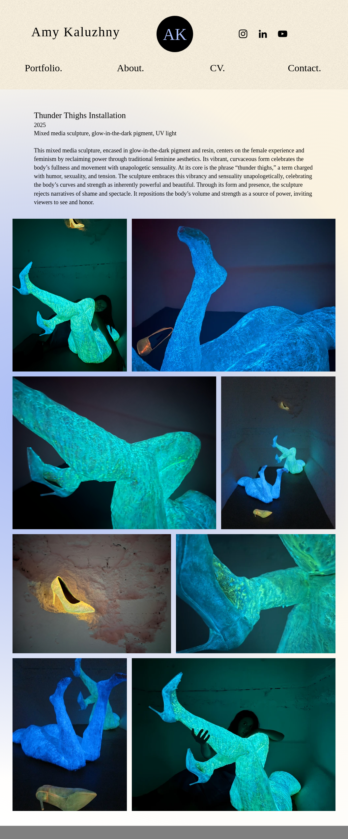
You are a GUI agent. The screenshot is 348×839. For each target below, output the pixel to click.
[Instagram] (243, 34)
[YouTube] (282, 34)
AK (175, 34)
